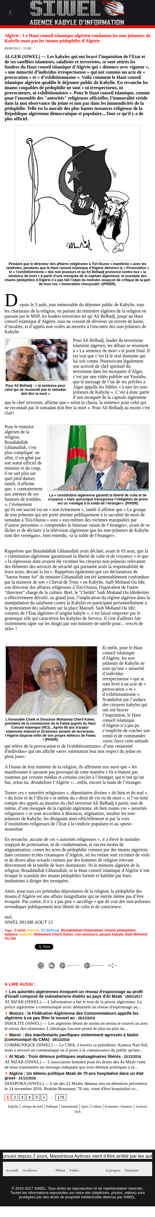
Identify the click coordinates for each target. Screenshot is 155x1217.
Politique (63, 1116)
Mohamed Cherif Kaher (22, 933)
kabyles (129, 930)
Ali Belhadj (46, 930)
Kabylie (142, 930)
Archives (36, 1180)
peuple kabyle (73, 933)
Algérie (31, 930)
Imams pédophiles (108, 930)
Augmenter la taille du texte (56, 959)
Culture (122, 1116)
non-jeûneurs (51, 933)
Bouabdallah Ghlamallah (74, 930)
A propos (114, 1180)
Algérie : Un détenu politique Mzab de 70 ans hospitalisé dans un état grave (68, 1079)
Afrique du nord (37, 1116)
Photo (62, 1180)
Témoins (138, 1180)
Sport (107, 1116)
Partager (77, 965)
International (86, 1116)
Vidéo (79, 1180)
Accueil (14, 1180)
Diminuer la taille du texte (118, 959)
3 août (19, 930)
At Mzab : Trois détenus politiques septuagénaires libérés (54, 1058)
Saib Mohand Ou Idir (100, 933)
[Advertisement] (70, 1145)
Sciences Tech (88, 1121)
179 (58, 1108)
